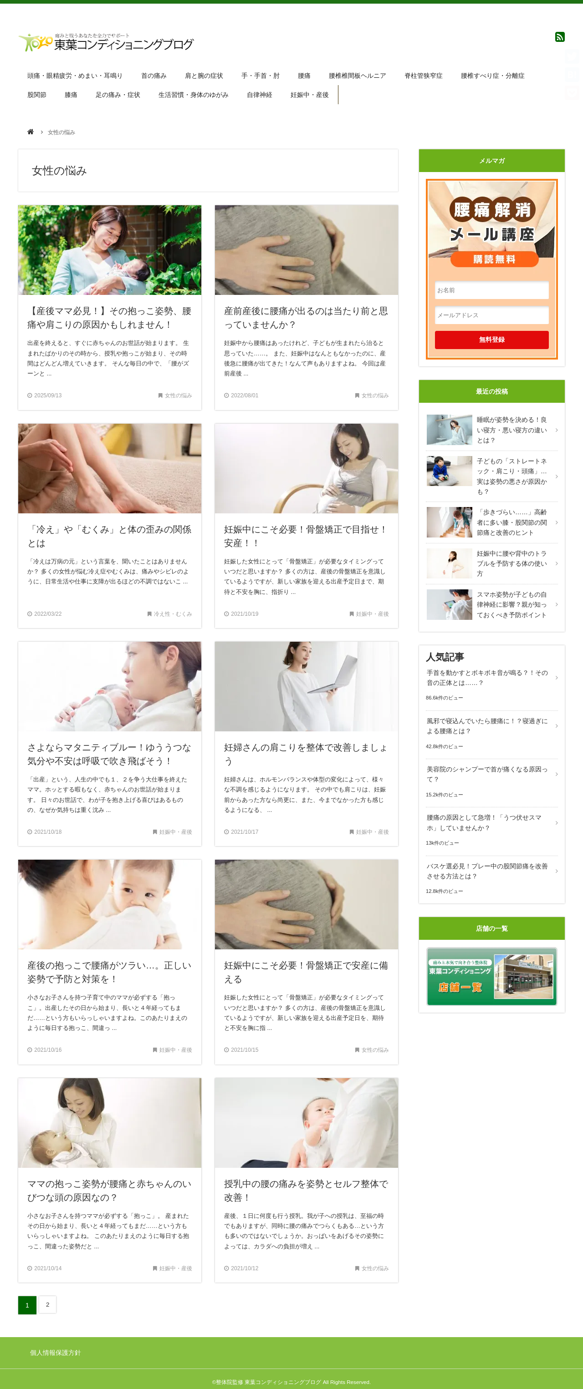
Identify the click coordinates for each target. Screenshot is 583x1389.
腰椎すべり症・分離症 (496, 74)
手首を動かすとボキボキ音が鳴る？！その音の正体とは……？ (486, 668)
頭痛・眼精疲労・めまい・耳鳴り (75, 74)
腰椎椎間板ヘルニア (360, 74)
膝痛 (72, 92)
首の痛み (155, 74)
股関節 (37, 92)
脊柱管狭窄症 (427, 74)
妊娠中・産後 (312, 92)
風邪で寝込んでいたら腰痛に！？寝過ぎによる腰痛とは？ (486, 716)
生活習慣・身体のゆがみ (195, 92)
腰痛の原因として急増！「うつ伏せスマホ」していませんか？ (483, 811)
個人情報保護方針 (56, 1347)
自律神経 (262, 92)
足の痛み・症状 (119, 92)
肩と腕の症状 (205, 74)
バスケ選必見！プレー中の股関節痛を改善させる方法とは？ (486, 858)
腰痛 (306, 74)
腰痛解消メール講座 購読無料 (492, 216)
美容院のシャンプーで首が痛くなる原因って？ (486, 763)
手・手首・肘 (262, 74)
